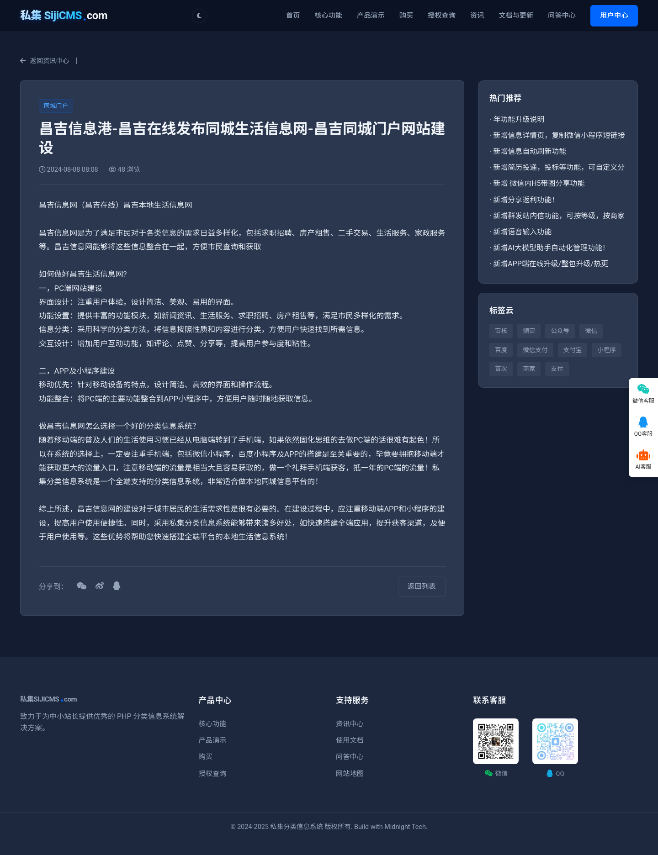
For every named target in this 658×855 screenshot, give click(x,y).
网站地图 (350, 774)
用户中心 (614, 15)
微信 (591, 330)
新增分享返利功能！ (526, 199)
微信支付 (535, 350)
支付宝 (572, 350)
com (63, 15)
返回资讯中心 (44, 61)
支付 (557, 368)
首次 (501, 368)
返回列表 (422, 586)
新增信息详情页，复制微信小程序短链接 (559, 135)
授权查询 (442, 15)
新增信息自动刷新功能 (529, 151)
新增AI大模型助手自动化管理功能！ (551, 247)
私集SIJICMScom (48, 699)
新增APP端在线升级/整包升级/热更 (550, 263)
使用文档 (350, 740)
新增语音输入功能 (522, 231)
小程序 (606, 350)
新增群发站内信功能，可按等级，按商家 (559, 215)
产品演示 (371, 15)
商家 (529, 368)
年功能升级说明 (518, 119)
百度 (501, 350)
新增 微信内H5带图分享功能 (538, 183)
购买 (406, 15)
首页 (293, 15)
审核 (501, 330)
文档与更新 (516, 15)
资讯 (477, 15)
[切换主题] (199, 16)
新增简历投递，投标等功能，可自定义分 (559, 167)
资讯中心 (350, 724)
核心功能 (328, 15)
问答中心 (562, 15)
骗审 (529, 330)
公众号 (560, 330)
